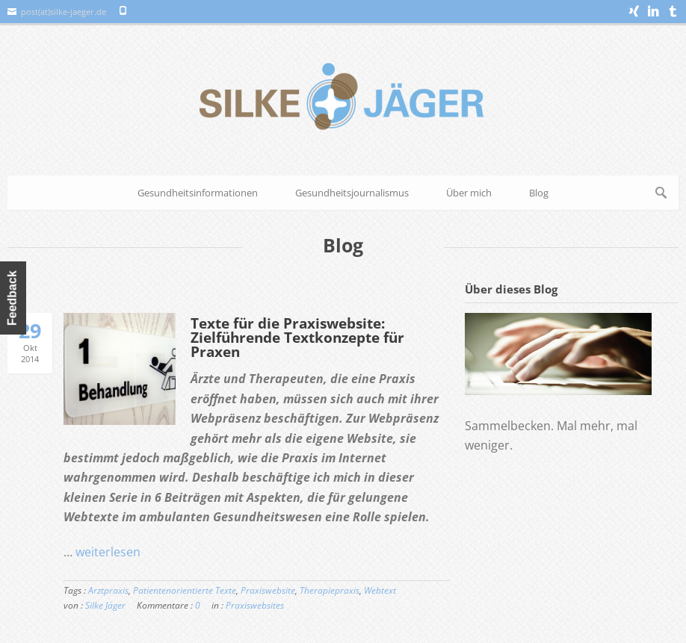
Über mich (469, 192)
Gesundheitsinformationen (197, 192)
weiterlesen (107, 552)
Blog (539, 192)
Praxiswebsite (268, 590)
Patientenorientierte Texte (184, 590)
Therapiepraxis (329, 590)
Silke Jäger (105, 605)
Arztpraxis (108, 590)
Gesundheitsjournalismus (352, 192)
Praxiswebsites (255, 605)
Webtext (380, 590)
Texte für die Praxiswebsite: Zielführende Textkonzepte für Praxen (297, 337)
